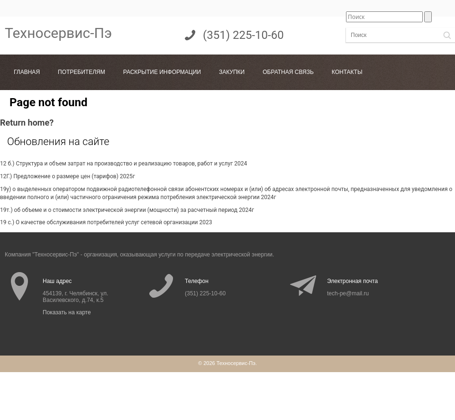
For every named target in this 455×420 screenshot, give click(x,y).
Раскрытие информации (162, 72)
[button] (447, 35)
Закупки (232, 72)
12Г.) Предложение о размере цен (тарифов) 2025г (67, 176)
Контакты (347, 72)
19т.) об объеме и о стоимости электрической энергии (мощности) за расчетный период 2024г (127, 210)
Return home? (27, 123)
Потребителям (81, 72)
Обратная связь (288, 72)
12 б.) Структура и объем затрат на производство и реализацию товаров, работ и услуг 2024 (123, 163)
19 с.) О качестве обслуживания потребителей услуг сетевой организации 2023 (106, 222)
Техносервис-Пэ (58, 33)
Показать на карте (67, 312)
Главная (27, 72)
